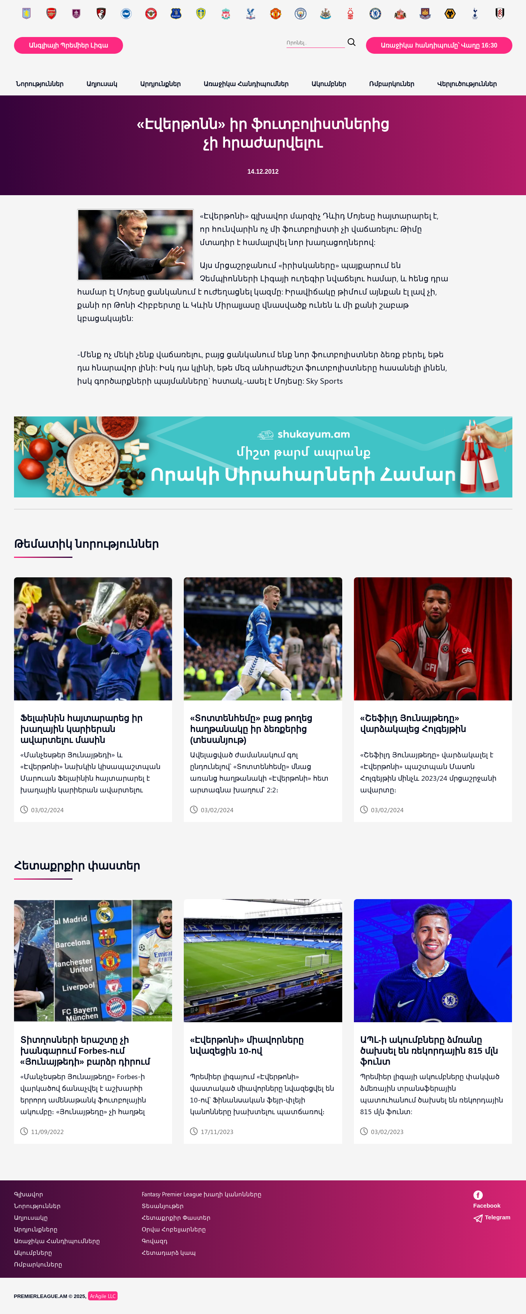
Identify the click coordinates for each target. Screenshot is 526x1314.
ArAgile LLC (103, 1296)
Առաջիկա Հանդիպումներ (246, 84)
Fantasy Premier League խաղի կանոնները (202, 1194)
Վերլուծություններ (467, 84)
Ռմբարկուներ (391, 84)
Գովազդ (154, 1241)
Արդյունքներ (160, 84)
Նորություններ (39, 84)
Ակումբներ (328, 84)
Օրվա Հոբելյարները (174, 1229)
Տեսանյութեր (163, 1206)
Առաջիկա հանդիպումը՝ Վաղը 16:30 (439, 45)
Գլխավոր (28, 1194)
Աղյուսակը (31, 1217)
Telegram (492, 1217)
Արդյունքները (36, 1229)
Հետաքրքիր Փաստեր (176, 1217)
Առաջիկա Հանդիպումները (57, 1241)
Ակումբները (33, 1252)
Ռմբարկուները (38, 1264)
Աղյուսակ (101, 84)
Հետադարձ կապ (169, 1252)
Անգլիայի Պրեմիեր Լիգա (69, 45)
